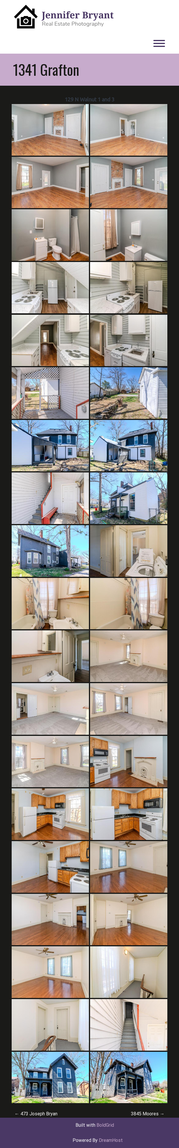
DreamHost (111, 1140)
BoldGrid (105, 1125)
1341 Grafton (46, 69)
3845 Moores (147, 1114)
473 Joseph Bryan (36, 1114)
